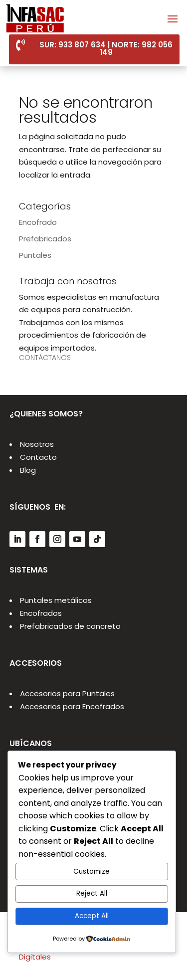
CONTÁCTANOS (45, 358)
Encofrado (38, 222)
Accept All (92, 916)
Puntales (35, 255)
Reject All (91, 893)
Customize (91, 871)
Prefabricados (45, 238)
